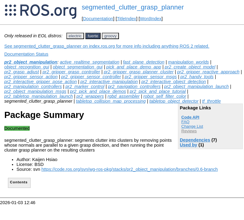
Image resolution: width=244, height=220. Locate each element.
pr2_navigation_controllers (134, 86)
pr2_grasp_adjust (21, 71)
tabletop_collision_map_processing (111, 101)
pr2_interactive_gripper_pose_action (40, 81)
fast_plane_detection (143, 62)
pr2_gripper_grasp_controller (71, 71)
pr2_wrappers (90, 96)
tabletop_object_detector (173, 101)
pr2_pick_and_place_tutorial (158, 91)
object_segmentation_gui (78, 66)
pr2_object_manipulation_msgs (35, 91)
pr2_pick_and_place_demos (98, 91)
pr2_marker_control (84, 86)
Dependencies (195, 140)
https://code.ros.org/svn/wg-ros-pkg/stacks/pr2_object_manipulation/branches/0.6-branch (129, 169)
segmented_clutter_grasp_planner (133, 7)
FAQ (185, 121)
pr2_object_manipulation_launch (196, 86)
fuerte (93, 36)
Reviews (189, 131)
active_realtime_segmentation (90, 62)
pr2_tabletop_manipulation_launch (38, 96)
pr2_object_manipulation (30, 62)
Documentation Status (26, 54)
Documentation (98, 18)
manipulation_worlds (188, 62)
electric (75, 36)
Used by (188, 144)
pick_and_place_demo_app (133, 66)
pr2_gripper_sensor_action (30, 76)
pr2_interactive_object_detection (173, 81)
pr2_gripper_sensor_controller (91, 76)
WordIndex (150, 18)
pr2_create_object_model (190, 66)
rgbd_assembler (124, 96)
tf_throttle (211, 101)
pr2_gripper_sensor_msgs (151, 76)
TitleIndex (126, 18)
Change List (192, 126)
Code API (190, 117)
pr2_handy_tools (196, 76)
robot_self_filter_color (164, 96)
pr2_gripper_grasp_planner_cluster (138, 71)
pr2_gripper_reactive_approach (208, 71)
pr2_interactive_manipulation (109, 81)
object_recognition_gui (26, 66)
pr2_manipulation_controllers (33, 86)
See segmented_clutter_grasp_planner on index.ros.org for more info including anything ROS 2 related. (106, 46)
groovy (110, 36)
